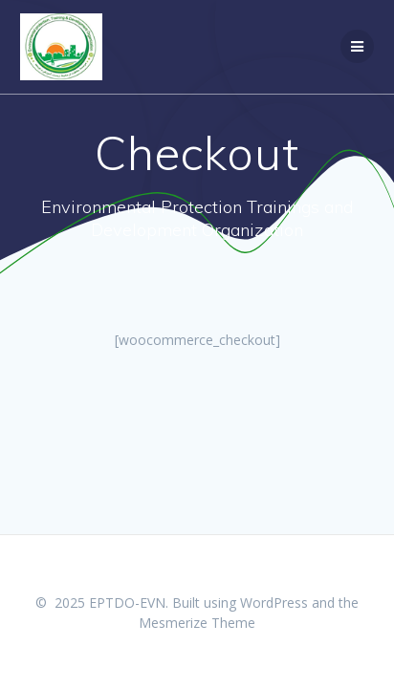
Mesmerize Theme (197, 623)
